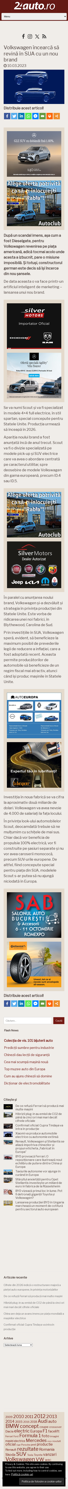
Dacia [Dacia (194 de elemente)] (9, 1431)
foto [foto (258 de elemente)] (46, 1436)
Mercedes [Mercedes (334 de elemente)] (36, 1440)
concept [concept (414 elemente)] (29, 1426)
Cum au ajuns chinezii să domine (28, 1076)
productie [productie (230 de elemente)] (45, 1444)
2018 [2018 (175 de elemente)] (33, 1422)
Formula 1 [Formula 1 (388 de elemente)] (30, 1435)
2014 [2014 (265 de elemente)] (10, 1421)
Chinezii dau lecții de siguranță (27, 1055)
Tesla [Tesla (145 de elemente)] (30, 1454)
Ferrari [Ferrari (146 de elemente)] (9, 1436)
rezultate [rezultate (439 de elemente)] (27, 1449)
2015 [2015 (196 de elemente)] (18, 1422)
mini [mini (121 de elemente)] (49, 1441)
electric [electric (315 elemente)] (22, 1431)
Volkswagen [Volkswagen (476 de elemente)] (20, 1459)
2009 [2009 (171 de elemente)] (9, 1417)
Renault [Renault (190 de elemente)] (11, 1449)
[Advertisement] (34, 1242)
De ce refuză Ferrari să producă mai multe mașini (33, 1296)
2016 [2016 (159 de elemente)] (26, 1422)
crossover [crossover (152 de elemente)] (55, 1427)
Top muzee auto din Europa (24, 1069)
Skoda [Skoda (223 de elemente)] (10, 1455)
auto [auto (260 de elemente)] (52, 1421)
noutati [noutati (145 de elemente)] (56, 1441)
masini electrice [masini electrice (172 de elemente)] (15, 1441)
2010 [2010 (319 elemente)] (18, 1416)
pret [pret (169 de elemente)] (33, 1444)
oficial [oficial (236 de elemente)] (10, 1444)
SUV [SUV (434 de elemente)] (21, 1454)
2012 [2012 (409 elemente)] (40, 1416)
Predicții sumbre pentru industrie (29, 1048)
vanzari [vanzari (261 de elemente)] (49, 1454)
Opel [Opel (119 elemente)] (18, 1445)
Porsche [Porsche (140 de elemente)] (25, 1444)
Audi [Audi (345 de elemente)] (43, 1421)
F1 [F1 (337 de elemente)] (45, 1431)
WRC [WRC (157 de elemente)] (48, 1460)
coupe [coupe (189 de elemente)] (44, 1427)
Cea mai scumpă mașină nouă (26, 1062)
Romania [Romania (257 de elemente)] (46, 1449)
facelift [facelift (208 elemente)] (53, 1431)
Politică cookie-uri (22, 1474)
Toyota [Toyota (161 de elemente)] (38, 1455)
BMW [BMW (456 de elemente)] (12, 1426)
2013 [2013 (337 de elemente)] (51, 1416)
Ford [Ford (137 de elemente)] (16, 1436)
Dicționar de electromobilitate (27, 1083)
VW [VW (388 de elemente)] (40, 1459)
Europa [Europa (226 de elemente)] (36, 1431)
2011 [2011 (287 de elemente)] (29, 1416)
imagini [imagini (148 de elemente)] (54, 1436)
